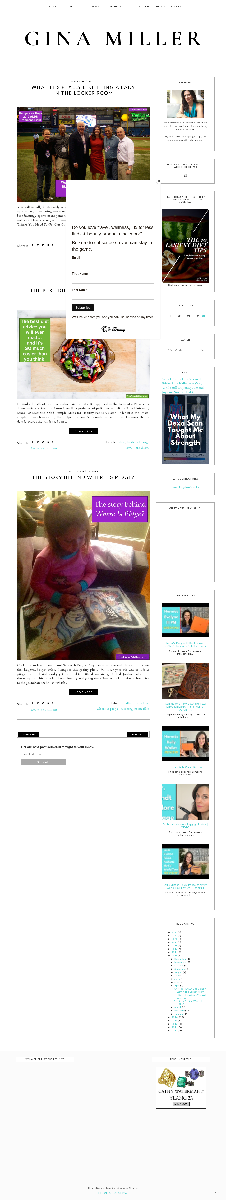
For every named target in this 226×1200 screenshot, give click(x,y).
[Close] (159, 181)
